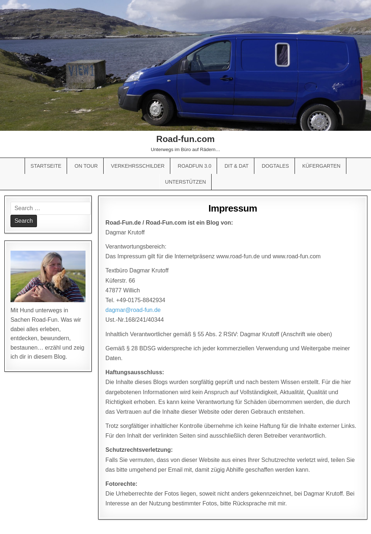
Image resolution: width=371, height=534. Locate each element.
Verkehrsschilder (137, 166)
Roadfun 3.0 (195, 166)
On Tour (86, 166)
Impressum (232, 208)
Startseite (45, 166)
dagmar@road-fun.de (133, 310)
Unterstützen (185, 182)
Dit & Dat (237, 166)
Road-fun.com (185, 139)
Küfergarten (321, 166)
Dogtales (275, 166)
